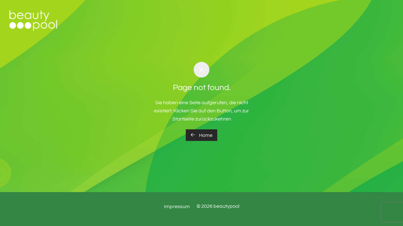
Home (201, 135)
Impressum (177, 206)
